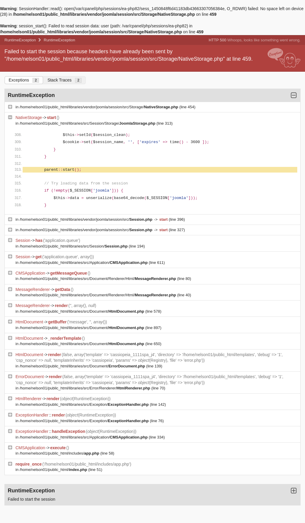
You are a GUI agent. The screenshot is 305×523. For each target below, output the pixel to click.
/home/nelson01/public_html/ (54, 469)
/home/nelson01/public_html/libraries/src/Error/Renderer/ (85, 388)
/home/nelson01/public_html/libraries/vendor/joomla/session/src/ (86, 219)
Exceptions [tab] (24, 80)
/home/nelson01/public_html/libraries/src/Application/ (84, 262)
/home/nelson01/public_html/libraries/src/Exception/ (85, 404)
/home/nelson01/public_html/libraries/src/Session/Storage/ (88, 123)
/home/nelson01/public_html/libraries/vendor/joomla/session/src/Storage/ (99, 107)
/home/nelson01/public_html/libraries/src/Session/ (74, 246)
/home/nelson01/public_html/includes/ (60, 453)
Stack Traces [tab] (64, 80)
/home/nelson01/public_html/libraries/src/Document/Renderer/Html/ (98, 278)
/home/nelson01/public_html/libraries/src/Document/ (82, 311)
